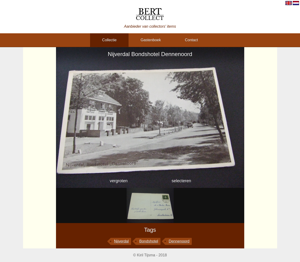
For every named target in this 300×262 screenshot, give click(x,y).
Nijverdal (121, 241)
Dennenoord (179, 241)
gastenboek (150, 40)
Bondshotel (148, 241)
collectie (109, 40)
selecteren (181, 180)
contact (191, 40)
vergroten (119, 180)
